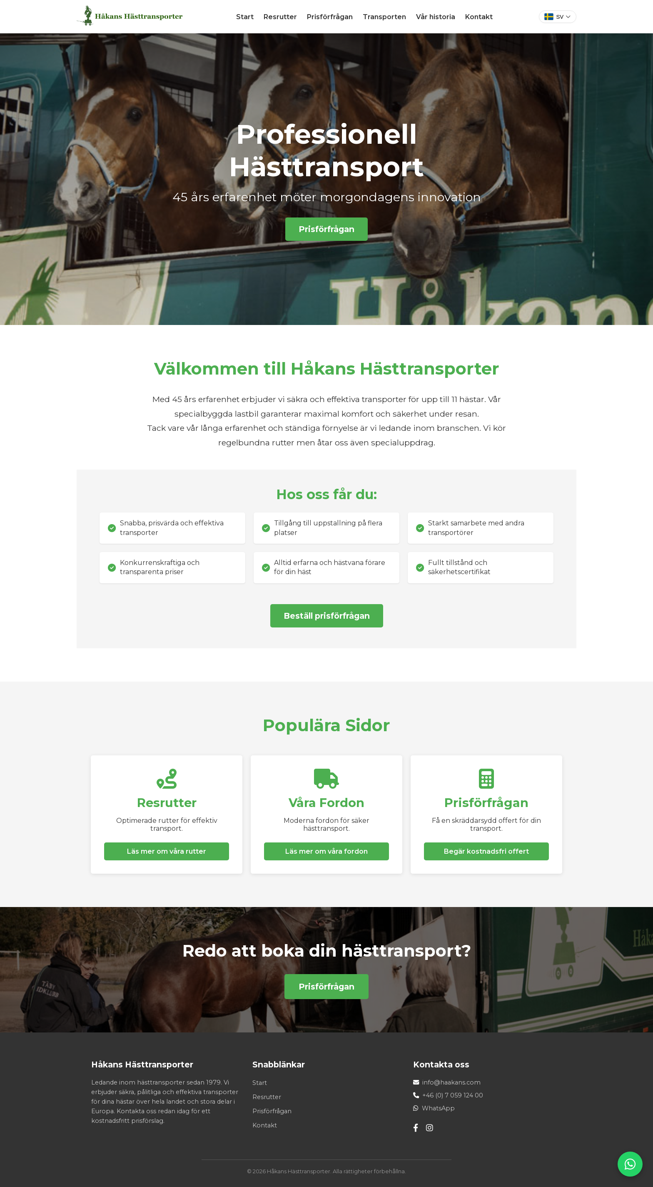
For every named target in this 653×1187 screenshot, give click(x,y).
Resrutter (280, 17)
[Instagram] (429, 1128)
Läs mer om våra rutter (166, 851)
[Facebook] (415, 1128)
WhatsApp (438, 1108)
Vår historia (435, 17)
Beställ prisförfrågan (327, 616)
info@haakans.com (451, 1082)
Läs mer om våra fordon (326, 851)
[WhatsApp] (630, 1164)
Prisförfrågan (330, 17)
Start (245, 17)
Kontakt (479, 17)
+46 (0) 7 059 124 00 (452, 1095)
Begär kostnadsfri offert (486, 851)
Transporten (384, 17)
